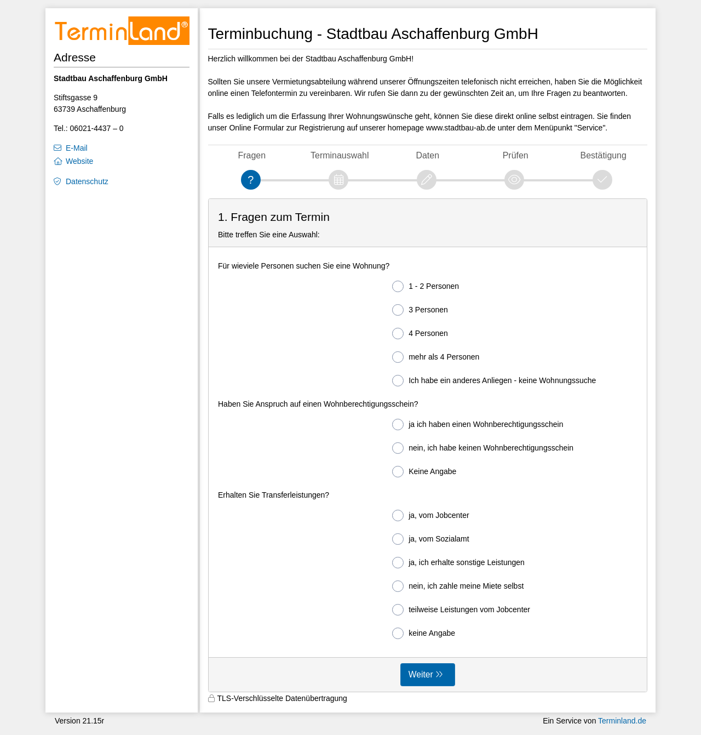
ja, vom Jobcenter (430, 515)
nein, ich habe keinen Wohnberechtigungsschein (482, 448)
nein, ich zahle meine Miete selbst (458, 586)
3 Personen (420, 310)
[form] (428, 445)
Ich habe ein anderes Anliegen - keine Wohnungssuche (494, 380)
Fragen (252, 155)
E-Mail (77, 148)
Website (79, 161)
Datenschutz (87, 181)
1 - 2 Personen (425, 286)
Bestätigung (604, 155)
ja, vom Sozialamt (430, 539)
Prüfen (515, 155)
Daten (427, 155)
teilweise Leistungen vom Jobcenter (461, 610)
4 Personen (420, 333)
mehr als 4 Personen (435, 357)
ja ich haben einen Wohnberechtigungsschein (477, 424)
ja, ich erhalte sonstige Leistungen (458, 562)
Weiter (421, 674)
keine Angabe (423, 633)
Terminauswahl (340, 155)
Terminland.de (622, 720)
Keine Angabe (424, 471)
